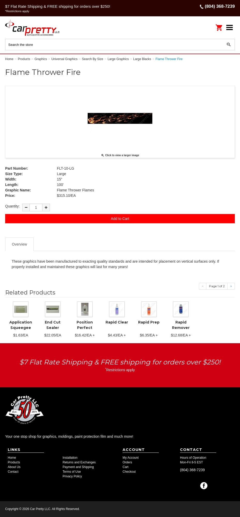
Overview (19, 244)
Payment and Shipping (78, 467)
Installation (70, 457)
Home (12, 457)
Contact (13, 471)
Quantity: (12, 206)
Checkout (129, 471)
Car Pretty (38, 27)
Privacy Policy (72, 476)
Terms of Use (72, 471)
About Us (14, 467)
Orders (127, 462)
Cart (126, 467)
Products (14, 462)
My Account (131, 457)
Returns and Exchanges (79, 462)
